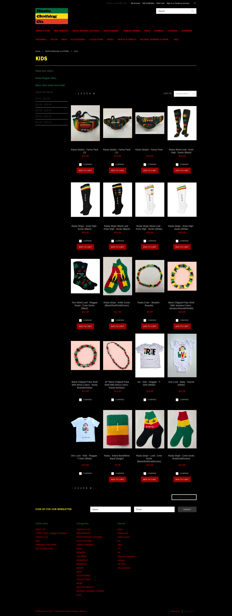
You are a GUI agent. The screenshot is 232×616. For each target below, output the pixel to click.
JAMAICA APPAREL (132, 30)
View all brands (124, 568)
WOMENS (158, 30)
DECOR (54, 39)
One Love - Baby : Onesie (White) (181, 383)
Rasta (120, 529)
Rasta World (123, 533)
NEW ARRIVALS (61, 30)
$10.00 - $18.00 (43, 104)
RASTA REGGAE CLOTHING (86, 30)
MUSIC (110, 39)
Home (37, 51)
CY (119, 549)
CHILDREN (172, 30)
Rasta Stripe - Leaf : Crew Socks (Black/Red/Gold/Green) (149, 458)
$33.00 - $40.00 (43, 122)
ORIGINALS (40, 39)
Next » (94, 94)
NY (119, 552)
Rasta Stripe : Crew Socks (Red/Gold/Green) (181, 457)
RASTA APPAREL (111, 30)
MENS (147, 30)
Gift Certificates (148, 3)
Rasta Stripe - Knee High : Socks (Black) (85, 227)
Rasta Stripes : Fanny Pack (149, 149)
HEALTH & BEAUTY (127, 39)
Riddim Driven (124, 537)
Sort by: (167, 93)
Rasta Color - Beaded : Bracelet (149, 304)
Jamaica (121, 560)
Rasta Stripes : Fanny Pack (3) (84, 151)
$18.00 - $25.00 (43, 110)
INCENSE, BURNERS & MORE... (155, 39)
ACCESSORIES (78, 39)
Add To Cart (85, 170)
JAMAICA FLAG (42, 30)
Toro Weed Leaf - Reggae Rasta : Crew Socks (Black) (84, 305)
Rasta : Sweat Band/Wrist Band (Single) (117, 457)
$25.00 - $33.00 (43, 116)
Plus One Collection (126, 556)
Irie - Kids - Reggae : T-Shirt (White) (149, 383)
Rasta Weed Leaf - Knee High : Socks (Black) (181, 151)
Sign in (169, 3)
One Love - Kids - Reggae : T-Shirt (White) (84, 457)
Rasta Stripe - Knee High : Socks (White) (181, 227)
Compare (87, 164)
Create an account (182, 3)
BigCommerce (189, 611)
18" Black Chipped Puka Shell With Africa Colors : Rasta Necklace (116, 385)
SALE (176, 39)
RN (119, 541)
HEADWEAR (186, 30)
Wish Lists (160, 3)
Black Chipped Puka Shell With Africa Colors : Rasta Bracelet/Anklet (84, 385)
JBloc (120, 545)
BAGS (64, 39)
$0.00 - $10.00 (42, 98)
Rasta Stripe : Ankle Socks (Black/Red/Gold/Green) (117, 304)
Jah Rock (122, 564)
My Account (135, 3)
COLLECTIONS (96, 39)
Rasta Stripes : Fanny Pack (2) (116, 151)
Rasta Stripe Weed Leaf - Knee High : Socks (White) (149, 227)
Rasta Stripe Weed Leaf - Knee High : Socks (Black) (117, 227)
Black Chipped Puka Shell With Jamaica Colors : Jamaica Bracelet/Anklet (181, 305)
